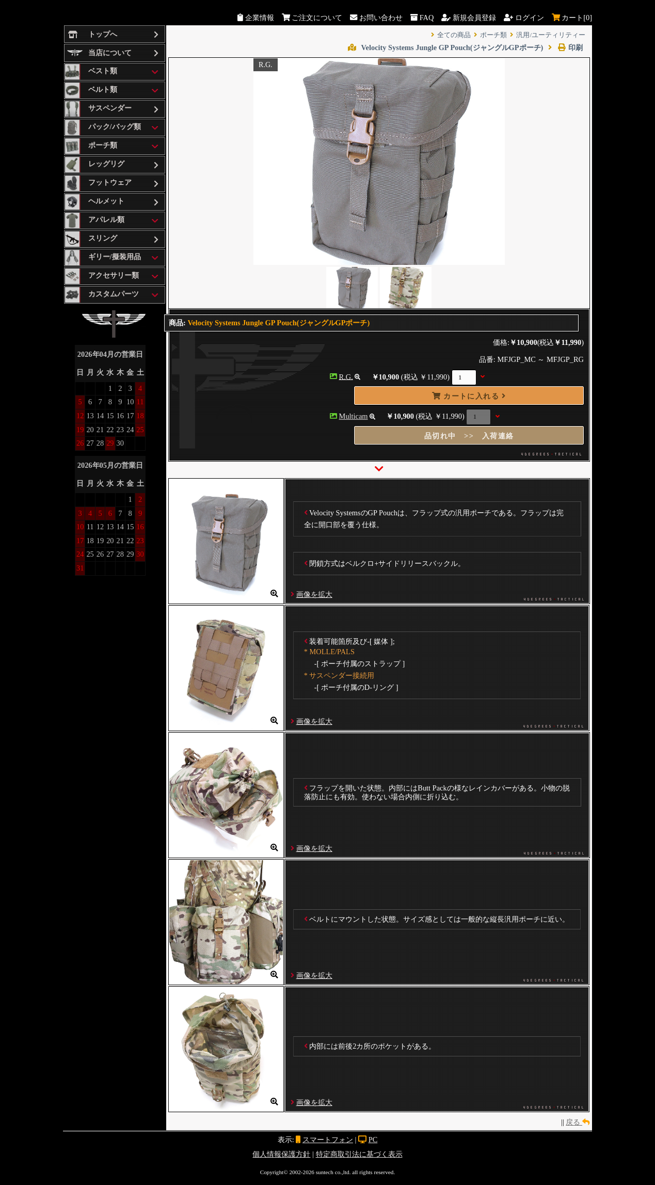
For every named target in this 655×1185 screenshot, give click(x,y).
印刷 (565, 47)
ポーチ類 (493, 35)
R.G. (346, 376)
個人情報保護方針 (281, 1154)
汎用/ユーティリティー (550, 35)
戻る (577, 1122)
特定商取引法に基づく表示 (359, 1154)
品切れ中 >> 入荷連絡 (469, 436)
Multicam (353, 416)
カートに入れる (469, 396)
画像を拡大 (314, 594)
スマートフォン (327, 1139)
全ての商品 (454, 35)
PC (373, 1139)
